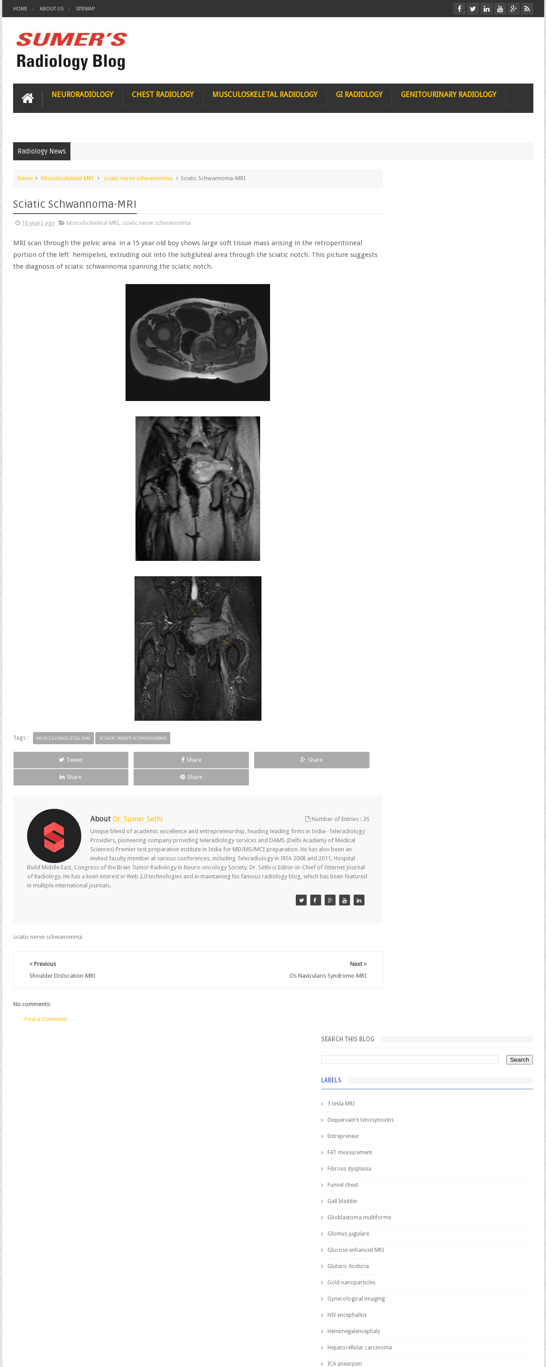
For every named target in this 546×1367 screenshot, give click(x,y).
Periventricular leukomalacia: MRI (469, 1003)
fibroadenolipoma (406, 628)
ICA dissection (401, 514)
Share (115, 758)
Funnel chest (398, 319)
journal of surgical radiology (419, 709)
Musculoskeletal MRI (67, 176)
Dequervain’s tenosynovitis (416, 254)
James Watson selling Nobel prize (431, 837)
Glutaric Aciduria (404, 400)
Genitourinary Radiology (448, 93)
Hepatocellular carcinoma (415, 481)
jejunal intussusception (411, 693)
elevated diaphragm (408, 579)
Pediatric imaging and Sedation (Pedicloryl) (447, 759)
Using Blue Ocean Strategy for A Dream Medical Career (448, 1241)
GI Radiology (359, 93)
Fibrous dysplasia (405, 302)
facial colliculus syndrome (415, 595)
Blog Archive (507, 736)
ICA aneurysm (400, 498)
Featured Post (455, 736)
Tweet (45, 758)
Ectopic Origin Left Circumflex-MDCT (473, 961)
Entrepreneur (399, 270)
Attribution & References (147, 1326)
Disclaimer (81, 1326)
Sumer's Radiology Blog (102, 1352)
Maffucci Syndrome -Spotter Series (473, 873)
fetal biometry (400, 611)
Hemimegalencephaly (409, 465)
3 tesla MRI (397, 237)
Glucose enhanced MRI (411, 384)
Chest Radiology (163, 93)
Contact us (510, 1325)
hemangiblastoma (406, 660)
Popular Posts (403, 736)
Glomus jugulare (404, 367)
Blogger (521, 1352)
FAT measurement (405, 286)
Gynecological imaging (412, 432)
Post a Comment (45, 1000)
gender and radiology (410, 644)
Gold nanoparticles (407, 416)
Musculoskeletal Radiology (264, 93)
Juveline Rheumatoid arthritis (419, 546)
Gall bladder (398, 335)
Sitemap (85, 9)
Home (20, 9)
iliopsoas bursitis (404, 676)
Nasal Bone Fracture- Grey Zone (466, 795)
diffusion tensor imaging (414, 563)
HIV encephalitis (403, 449)
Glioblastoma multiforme (415, 351)
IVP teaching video (406, 530)
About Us (52, 9)
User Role (35, 1326)
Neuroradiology (82, 93)
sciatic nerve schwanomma (138, 176)
